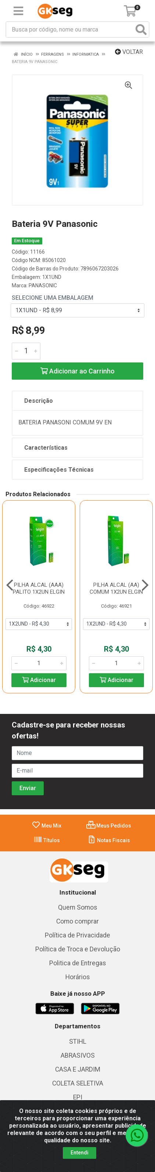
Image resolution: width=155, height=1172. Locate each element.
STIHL (77, 1041)
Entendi (80, 1153)
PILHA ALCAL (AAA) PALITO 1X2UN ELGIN (39, 588)
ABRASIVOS (78, 1055)
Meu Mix (46, 826)
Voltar (129, 51)
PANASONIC (43, 285)
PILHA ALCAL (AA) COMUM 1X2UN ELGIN (116, 588)
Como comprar (77, 921)
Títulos (46, 840)
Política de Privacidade (77, 935)
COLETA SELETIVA (77, 1083)
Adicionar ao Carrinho (77, 371)
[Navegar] (10, 585)
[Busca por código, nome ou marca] (70, 29)
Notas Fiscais (108, 840)
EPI (77, 1097)
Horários (77, 977)
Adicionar (39, 680)
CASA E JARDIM (77, 1069)
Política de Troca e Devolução (77, 949)
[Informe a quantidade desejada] (26, 351)
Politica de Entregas (77, 963)
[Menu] (18, 11)
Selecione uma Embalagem (52, 297)
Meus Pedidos (108, 826)
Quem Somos (77, 907)
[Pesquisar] (141, 29)
